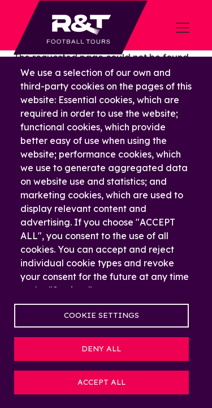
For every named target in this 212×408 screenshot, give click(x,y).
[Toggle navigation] (182, 27)
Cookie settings (101, 315)
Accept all (101, 381)
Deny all (101, 348)
